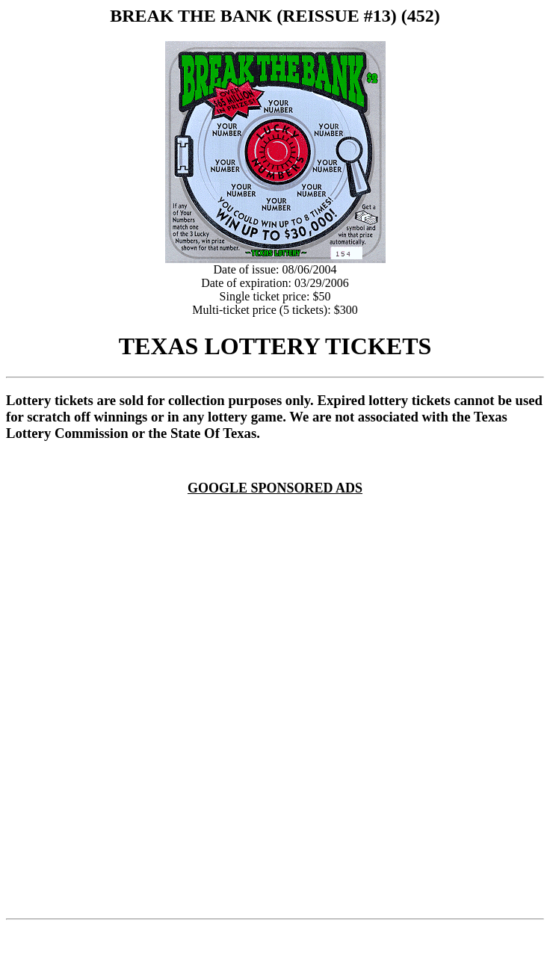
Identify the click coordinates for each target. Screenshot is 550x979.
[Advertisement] (168, 738)
